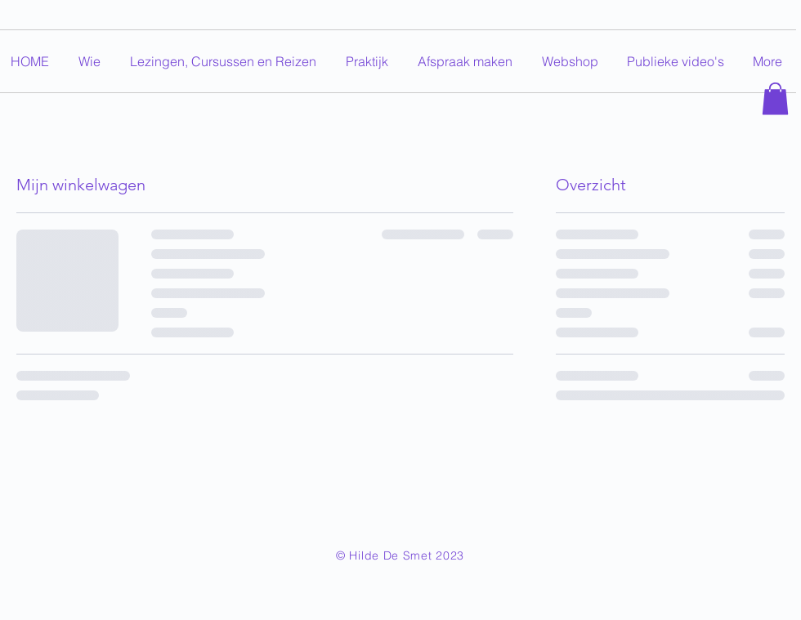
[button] (775, 98)
